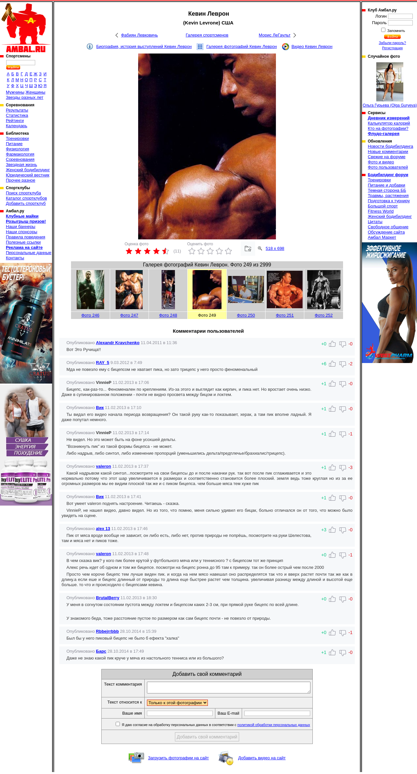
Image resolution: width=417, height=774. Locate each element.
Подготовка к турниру (389, 200)
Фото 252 (324, 315)
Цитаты (375, 221)
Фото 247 (129, 315)
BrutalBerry (108, 597)
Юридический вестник (27, 175)
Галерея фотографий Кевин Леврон (242, 46)
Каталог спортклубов (26, 198)
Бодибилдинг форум (388, 175)
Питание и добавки (386, 185)
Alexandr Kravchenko (118, 342)
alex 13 (103, 528)
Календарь (16, 125)
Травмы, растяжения (388, 195)
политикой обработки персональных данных (283, 727)
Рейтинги (15, 120)
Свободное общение (388, 226)
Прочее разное (20, 180)
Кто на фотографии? (388, 128)
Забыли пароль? (392, 43)
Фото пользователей (388, 167)
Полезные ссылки (23, 242)
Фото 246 (90, 315)
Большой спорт (383, 206)
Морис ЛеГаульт (274, 35)
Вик (100, 407)
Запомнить (395, 31)
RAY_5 (102, 362)
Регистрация (392, 48)
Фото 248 (168, 315)
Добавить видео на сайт (262, 759)
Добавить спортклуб (26, 203)
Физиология (17, 148)
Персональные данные (28, 252)
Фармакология (20, 154)
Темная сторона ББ (387, 190)
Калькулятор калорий (389, 123)
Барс (101, 651)
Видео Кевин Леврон (312, 46)
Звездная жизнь (21, 164)
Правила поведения (25, 237)
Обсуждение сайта (386, 232)
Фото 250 (246, 315)
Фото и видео (381, 161)
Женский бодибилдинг (28, 169)
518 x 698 (275, 248)
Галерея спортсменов (207, 35)
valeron (103, 466)
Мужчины (15, 92)
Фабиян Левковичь (139, 35)
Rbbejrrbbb (107, 631)
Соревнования (20, 159)
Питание (14, 143)
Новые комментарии (388, 151)
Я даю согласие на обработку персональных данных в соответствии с (225, 727)
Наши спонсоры (21, 231)
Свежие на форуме (387, 156)
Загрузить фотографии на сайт (178, 759)
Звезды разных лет (24, 97)
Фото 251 (285, 315)
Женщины (35, 92)
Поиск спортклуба (23, 192)
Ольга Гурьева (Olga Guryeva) (390, 85)
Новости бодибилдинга (390, 146)
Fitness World (381, 211)
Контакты (15, 257)
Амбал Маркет (382, 237)
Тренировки (17, 138)
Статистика (17, 115)
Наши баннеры (20, 226)
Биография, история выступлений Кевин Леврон (144, 46)
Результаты (17, 110)
